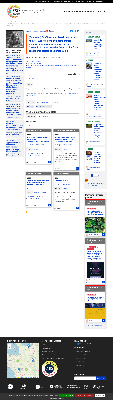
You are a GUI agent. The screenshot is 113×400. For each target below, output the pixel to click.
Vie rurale (31, 108)
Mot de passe (99, 1)
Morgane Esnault (13, 74)
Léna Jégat (9, 100)
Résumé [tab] (57, 150)
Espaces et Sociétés (34, 11)
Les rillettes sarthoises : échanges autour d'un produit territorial (98, 159)
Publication (31, 132)
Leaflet (20, 378)
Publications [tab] (31, 117)
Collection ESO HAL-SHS (83, 353)
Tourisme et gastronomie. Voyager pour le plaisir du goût (95, 300)
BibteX (28, 80)
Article (12, 123)
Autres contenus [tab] (43, 117)
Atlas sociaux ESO (44, 2)
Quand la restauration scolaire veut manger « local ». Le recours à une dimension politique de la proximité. (14, 130)
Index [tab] (36, 150)
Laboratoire (66, 12)
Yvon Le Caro (60, 185)
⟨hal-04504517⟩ (30, 96)
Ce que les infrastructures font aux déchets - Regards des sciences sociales (99, 132)
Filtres (88, 34)
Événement (89, 56)
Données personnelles (49, 356)
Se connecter (90, 1)
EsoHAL (35, 1)
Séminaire (88, 88)
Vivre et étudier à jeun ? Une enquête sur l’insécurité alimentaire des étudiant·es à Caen (14, 112)
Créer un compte (79, 1)
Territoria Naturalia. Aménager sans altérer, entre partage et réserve (95, 214)
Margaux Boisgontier (14, 98)
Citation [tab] (29, 86)
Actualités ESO (46, 349)
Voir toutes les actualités (96, 185)
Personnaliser (100, 395)
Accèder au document (35, 154)
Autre (23, 23)
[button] (89, 41)
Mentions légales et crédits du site (53, 360)
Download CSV (86, 181)
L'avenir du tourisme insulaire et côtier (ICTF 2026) (98, 45)
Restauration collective (44, 108)
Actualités (74, 12)
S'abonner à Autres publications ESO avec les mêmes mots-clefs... (26, 213)
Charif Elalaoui (12, 155)
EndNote (34, 80)
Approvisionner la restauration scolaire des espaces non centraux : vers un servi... (38, 184)
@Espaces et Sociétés (84, 345)
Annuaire (99, 12)
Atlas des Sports (57, 1)
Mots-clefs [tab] (30, 104)
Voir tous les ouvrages (95, 326)
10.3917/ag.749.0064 (34, 200)
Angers (90, 54)
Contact (44, 346)
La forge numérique (35, 63)
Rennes (68, 185)
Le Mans (91, 143)
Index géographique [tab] (43, 104)
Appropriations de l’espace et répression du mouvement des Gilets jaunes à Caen (14, 148)
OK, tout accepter (66, 395)
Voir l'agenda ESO (93, 187)
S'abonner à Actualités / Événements (86, 183)
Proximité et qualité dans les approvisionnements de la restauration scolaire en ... (65, 141)
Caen (42, 146)
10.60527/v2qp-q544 (35, 65)
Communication (15, 56)
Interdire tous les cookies (84, 395)
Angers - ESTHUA (97, 54)
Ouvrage (89, 205)
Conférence (95, 56)
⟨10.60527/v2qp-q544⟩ (71, 94)
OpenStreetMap (28, 378)
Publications (91, 12)
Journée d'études (97, 117)
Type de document (31, 123)
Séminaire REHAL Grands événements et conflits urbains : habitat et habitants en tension (98, 73)
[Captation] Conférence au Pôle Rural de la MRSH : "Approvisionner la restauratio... (38, 141)
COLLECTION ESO (39, 32)
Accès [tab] (29, 150)
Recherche (82, 12)
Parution (99, 203)
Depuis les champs (61, 182)
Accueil (10, 23)
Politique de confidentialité (56, 398)
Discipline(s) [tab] (56, 104)
